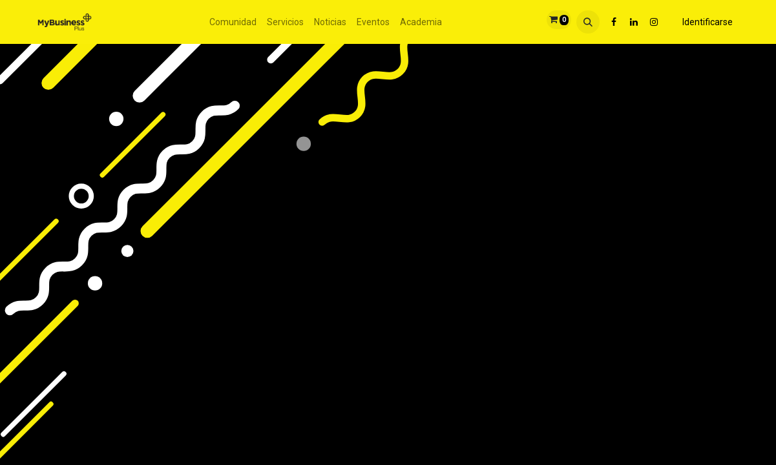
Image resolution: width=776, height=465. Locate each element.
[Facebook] (614, 22)
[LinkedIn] (634, 22)
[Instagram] (654, 22)
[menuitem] (233, 22)
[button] (588, 22)
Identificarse (707, 22)
